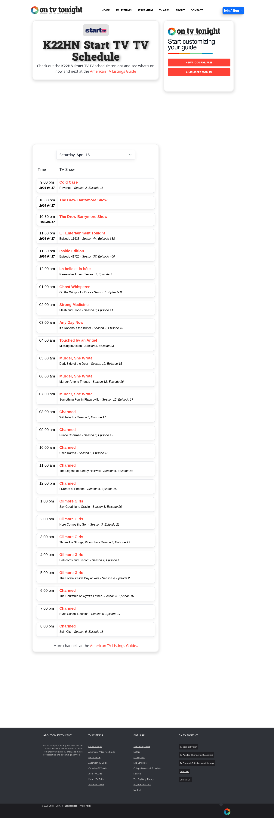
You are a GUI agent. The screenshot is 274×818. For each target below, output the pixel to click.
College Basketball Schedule (147, 768)
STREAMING (145, 10)
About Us (184, 771)
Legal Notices (71, 805)
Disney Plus (139, 757)
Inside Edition (71, 251)
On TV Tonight (95, 746)
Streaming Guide (142, 746)
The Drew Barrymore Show (83, 200)
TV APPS (164, 10)
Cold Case (68, 182)
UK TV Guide (94, 757)
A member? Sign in (199, 72)
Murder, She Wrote (75, 358)
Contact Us (185, 779)
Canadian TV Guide (97, 768)
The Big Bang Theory (144, 779)
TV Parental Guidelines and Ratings (197, 763)
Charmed (67, 412)
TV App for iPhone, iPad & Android (196, 754)
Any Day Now (71, 322)
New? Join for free (199, 62)
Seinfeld (137, 773)
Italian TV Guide (96, 784)
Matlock (137, 790)
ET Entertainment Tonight (82, 233)
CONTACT (197, 10)
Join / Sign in (233, 10)
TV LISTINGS (124, 10)
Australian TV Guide (97, 762)
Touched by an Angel (78, 340)
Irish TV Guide (95, 773)
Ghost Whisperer (74, 287)
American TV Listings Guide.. (114, 645)
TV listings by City (188, 746)
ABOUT (180, 10)
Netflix (137, 751)
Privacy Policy (85, 805)
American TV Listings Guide (113, 71)
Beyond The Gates (142, 784)
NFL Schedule (140, 762)
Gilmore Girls (71, 501)
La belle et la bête (75, 269)
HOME (106, 10)
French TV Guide (96, 779)
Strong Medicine (74, 305)
